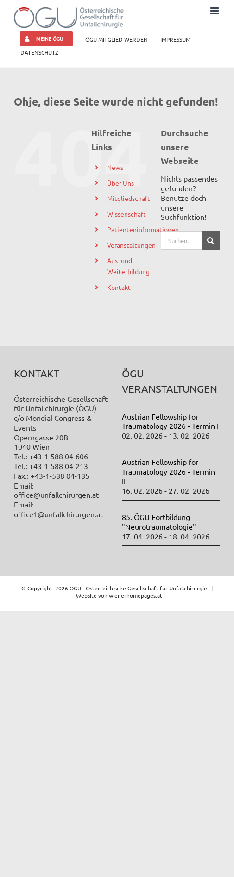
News (115, 167)
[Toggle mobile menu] (215, 11)
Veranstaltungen (131, 245)
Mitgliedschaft (128, 198)
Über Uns (120, 183)
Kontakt (119, 287)
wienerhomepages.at (135, 595)
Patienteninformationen (143, 229)
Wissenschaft (126, 214)
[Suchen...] (181, 240)
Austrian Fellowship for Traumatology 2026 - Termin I (170, 421)
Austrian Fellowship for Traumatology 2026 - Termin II (168, 471)
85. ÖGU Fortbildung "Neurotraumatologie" (159, 521)
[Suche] (211, 240)
